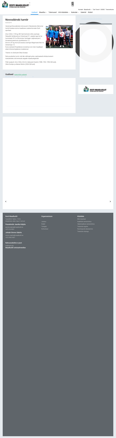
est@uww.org (9, 245)
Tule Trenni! (96, 9)
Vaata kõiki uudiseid (20, 74)
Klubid (90, 12)
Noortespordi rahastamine (85, 229)
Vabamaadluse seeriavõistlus (86, 224)
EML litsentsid (81, 219)
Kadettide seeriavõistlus (84, 221)
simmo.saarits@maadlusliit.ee (14, 235)
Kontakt (80, 9)
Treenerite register (82, 226)
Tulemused (52, 12)
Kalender (74, 12)
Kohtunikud (44, 229)
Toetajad (43, 226)
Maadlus (42, 12)
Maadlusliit (87, 9)
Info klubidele (63, 12)
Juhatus (43, 221)
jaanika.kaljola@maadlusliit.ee (14, 227)
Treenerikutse (110, 9)
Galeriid (83, 12)
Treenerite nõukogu (83, 231)
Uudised (34, 12)
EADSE (103, 9)
